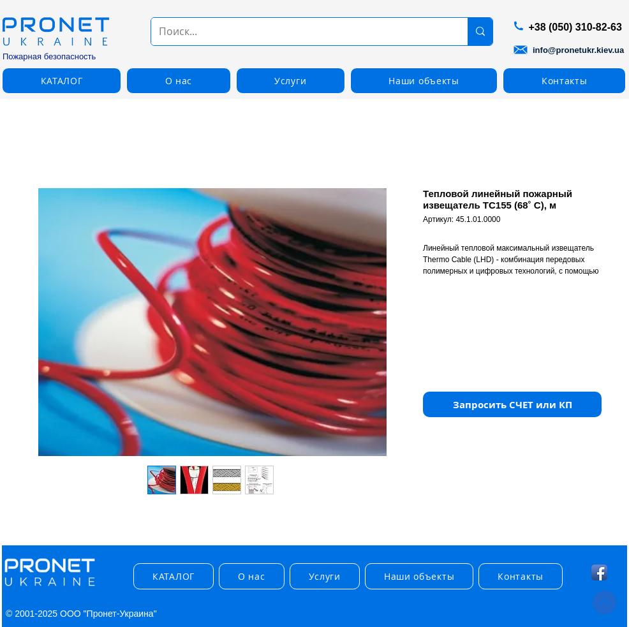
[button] (61, 81)
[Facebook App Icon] (599, 572)
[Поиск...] (300, 31)
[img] (50, 586)
